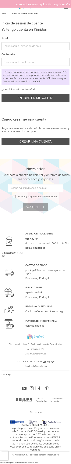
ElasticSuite (31, 462)
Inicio (4, 14)
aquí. (37, 81)
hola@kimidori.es (39, 366)
